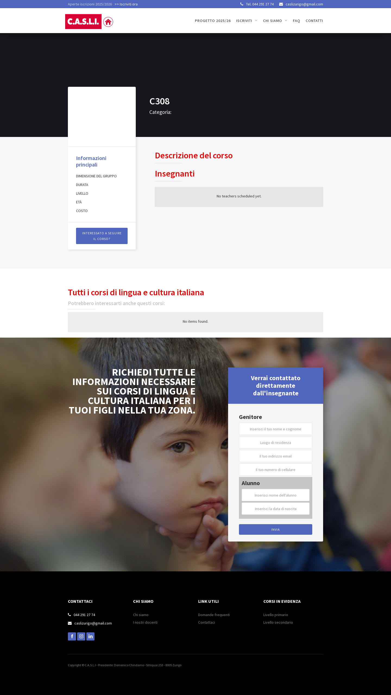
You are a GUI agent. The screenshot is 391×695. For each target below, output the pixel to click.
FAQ (296, 20)
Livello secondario (278, 622)
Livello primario (275, 614)
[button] (247, 20)
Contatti (314, 20)
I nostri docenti (145, 622)
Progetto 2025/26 (213, 20)
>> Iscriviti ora (126, 4)
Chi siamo (141, 614)
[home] (90, 18)
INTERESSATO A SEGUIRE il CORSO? (102, 236)
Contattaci (206, 622)
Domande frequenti (214, 614)
